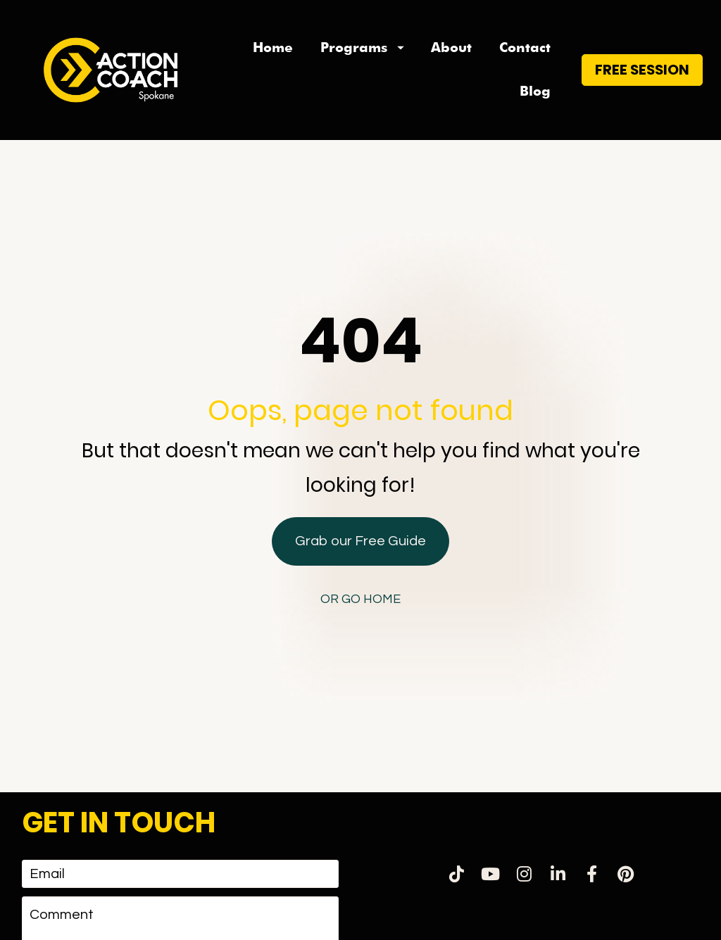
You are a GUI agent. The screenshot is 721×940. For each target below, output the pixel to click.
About (451, 47)
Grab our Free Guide (360, 495)
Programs (362, 47)
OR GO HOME (360, 552)
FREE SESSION (642, 70)
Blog (535, 91)
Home (273, 47)
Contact (525, 47)
